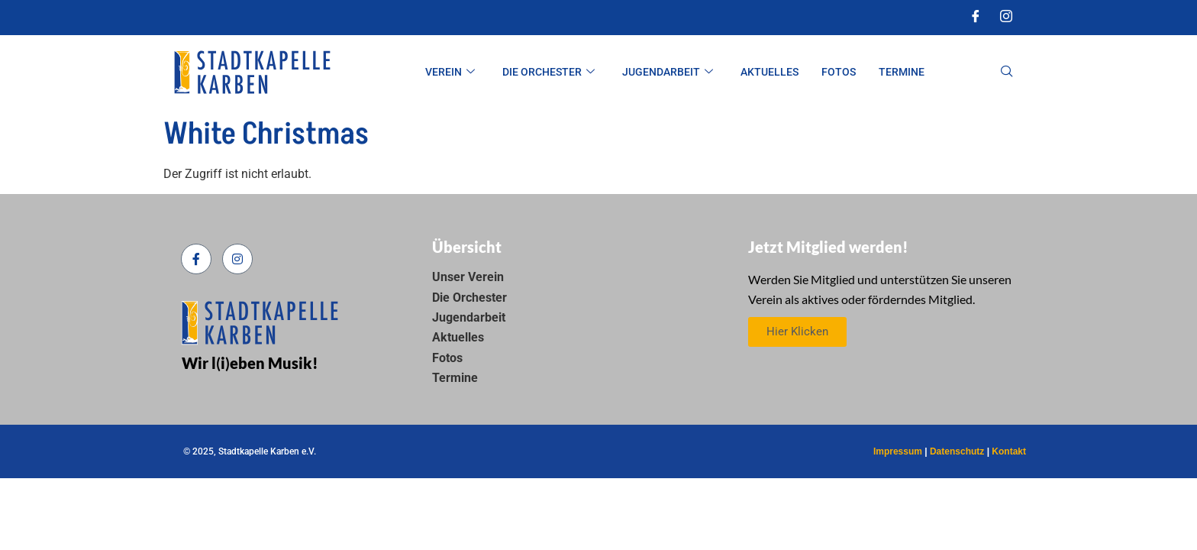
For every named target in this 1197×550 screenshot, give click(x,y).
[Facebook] (975, 17)
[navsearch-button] (1006, 72)
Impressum (897, 451)
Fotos (838, 72)
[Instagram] (1006, 17)
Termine (901, 72)
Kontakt (1009, 451)
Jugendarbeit (667, 72)
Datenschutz (957, 451)
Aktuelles (769, 72)
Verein (450, 72)
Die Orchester (548, 72)
